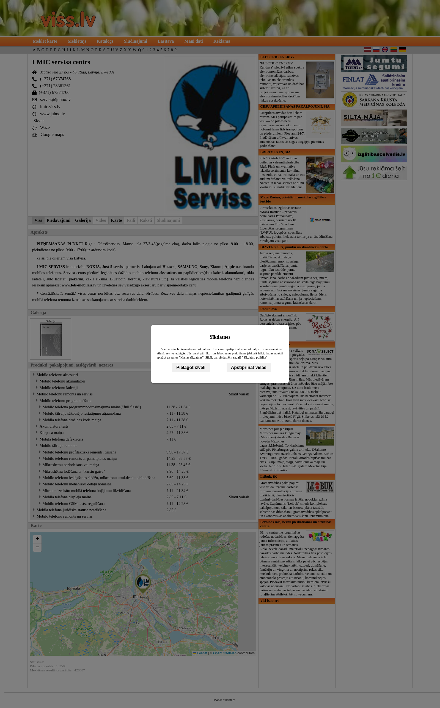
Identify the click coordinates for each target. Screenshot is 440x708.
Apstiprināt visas (248, 367)
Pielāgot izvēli (190, 367)
